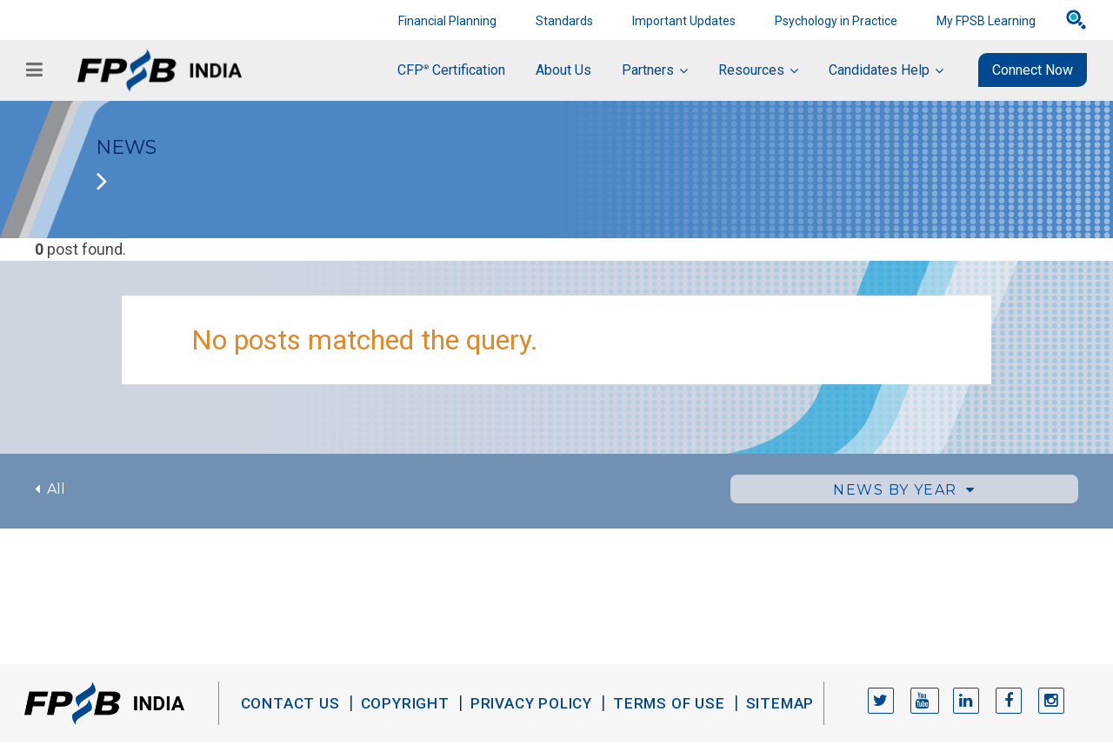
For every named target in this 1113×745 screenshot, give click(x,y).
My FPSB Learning (986, 21)
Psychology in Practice (836, 21)
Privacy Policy (531, 703)
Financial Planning (447, 21)
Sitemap (780, 703)
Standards (564, 21)
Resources (751, 70)
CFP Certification (451, 70)
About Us (563, 70)
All (50, 489)
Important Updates (684, 21)
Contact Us (290, 703)
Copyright (405, 703)
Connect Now (1032, 70)
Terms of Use (669, 703)
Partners (648, 70)
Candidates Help (879, 70)
